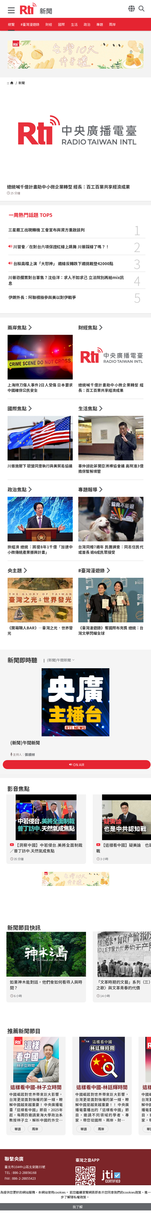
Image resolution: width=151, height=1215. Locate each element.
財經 (62, 25)
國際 (80, 25)
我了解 (78, 1206)
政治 (115, 25)
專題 (133, 25)
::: (8, 82)
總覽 (12, 25)
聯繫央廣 (12, 1158)
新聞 (21, 82)
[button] (11, 10)
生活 (97, 25)
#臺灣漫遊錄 (37, 25)
